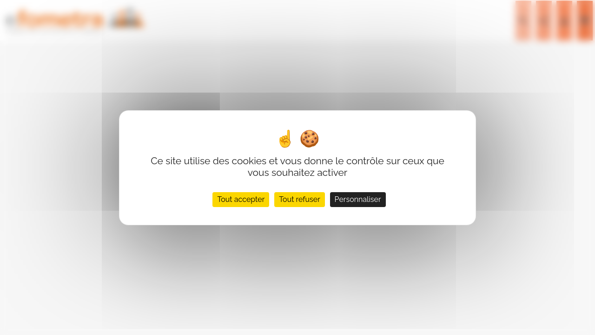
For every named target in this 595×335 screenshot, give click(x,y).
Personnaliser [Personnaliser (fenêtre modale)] (358, 199)
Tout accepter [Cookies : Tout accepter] (240, 199)
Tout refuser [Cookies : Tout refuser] (299, 199)
